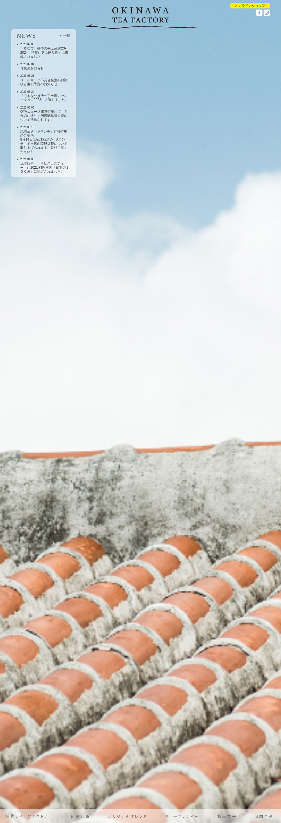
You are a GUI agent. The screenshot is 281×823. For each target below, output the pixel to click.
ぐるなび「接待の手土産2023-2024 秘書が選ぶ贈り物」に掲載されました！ (44, 52)
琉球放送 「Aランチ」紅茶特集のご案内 (43, 133)
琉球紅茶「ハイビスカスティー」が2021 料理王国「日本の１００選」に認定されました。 (44, 167)
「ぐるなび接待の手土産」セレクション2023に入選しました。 (44, 98)
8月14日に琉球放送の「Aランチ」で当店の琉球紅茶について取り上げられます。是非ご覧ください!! (43, 145)
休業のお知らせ (32, 68)
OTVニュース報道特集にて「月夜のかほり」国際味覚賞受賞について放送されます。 (44, 116)
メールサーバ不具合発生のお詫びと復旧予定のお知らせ (43, 82)
